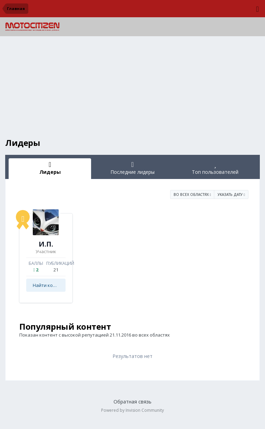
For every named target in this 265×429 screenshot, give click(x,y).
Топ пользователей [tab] (215, 168)
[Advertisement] (132, 89)
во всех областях (192, 194)
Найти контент (49, 285)
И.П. (46, 244)
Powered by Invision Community (132, 410)
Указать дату (231, 194)
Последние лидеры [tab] (132, 168)
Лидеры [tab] (50, 168)
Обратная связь (132, 401)
